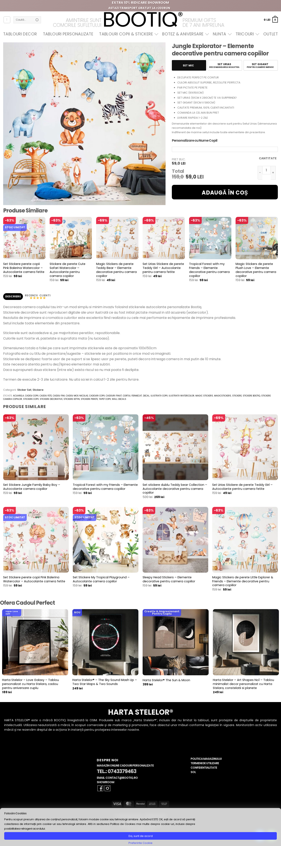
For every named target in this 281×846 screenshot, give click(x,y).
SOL (193, 772)
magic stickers (204, 395)
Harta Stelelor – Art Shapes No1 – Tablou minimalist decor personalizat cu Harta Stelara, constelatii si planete (243, 684)
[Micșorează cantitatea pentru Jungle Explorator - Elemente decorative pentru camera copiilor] (260, 173)
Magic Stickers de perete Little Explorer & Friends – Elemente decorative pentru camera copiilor (242, 581)
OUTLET (270, 34)
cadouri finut (114, 395)
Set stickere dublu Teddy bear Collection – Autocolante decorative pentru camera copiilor (175, 489)
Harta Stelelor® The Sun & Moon (166, 680)
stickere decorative (51, 399)
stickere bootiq (251, 395)
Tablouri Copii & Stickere (127, 34)
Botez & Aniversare (184, 34)
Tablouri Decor (20, 34)
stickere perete (89, 399)
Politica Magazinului (206, 759)
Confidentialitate (204, 768)
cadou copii (31, 395)
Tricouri (246, 34)
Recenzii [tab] (31, 295)
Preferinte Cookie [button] (140, 843)
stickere (237, 395)
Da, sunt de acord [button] (141, 836)
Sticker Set (24, 390)
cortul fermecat (132, 395)
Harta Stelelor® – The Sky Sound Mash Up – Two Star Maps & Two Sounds (104, 682)
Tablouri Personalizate (68, 34)
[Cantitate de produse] (266, 170)
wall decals (119, 399)
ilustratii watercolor (181, 395)
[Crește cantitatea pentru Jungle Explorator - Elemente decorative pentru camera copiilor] (273, 173)
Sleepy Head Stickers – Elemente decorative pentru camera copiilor (169, 579)
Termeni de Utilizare (205, 763)
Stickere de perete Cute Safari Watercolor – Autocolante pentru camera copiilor (67, 270)
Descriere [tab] (13, 296)
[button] (271, 19)
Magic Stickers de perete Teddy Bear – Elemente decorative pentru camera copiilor (116, 270)
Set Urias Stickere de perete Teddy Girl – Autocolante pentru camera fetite (163, 268)
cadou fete (46, 395)
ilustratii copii (159, 395)
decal (146, 395)
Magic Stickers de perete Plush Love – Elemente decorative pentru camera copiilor (256, 270)
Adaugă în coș (225, 192)
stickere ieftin (72, 399)
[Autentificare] (7, 19)
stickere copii (31, 399)
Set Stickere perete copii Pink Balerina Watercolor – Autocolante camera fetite (23, 268)
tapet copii (105, 399)
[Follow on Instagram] (107, 788)
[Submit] (37, 19)
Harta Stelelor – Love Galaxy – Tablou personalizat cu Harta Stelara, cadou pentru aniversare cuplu (30, 684)
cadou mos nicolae (77, 395)
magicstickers (222, 395)
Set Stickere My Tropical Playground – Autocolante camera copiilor (101, 579)
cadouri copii (97, 395)
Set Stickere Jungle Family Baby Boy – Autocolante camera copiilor (31, 487)
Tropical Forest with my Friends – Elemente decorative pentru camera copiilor (209, 270)
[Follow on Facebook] (100, 788)
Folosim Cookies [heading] (15, 813)
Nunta (221, 34)
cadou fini (59, 395)
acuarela (18, 395)
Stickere (38, 390)
